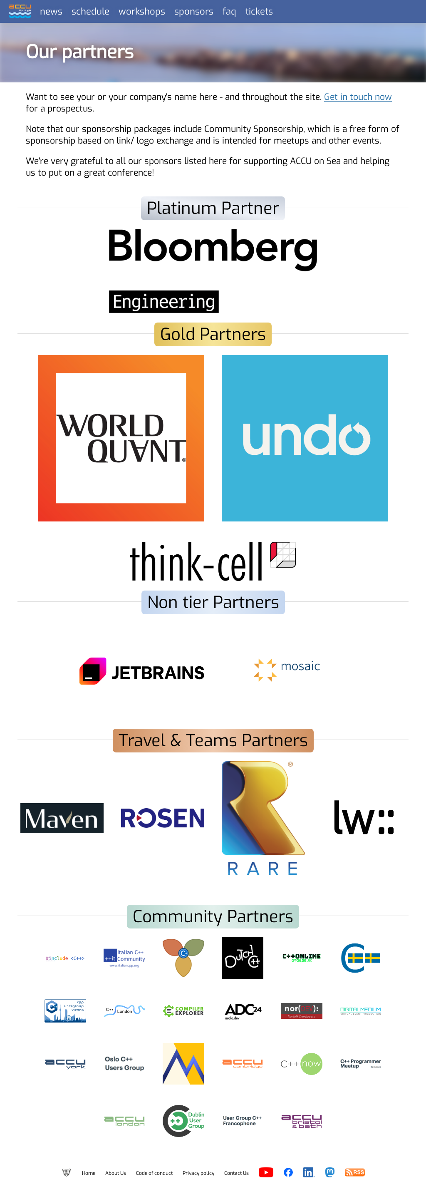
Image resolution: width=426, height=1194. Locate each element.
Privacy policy (198, 1173)
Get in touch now (358, 97)
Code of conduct (154, 1173)
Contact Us (236, 1173)
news (51, 11)
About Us (115, 1173)
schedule (90, 11)
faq (229, 11)
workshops (142, 11)
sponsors (193, 11)
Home (88, 1173)
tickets (259, 11)
